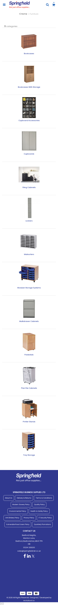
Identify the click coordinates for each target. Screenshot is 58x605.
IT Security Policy (45, 518)
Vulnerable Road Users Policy (17, 524)
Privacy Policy (29, 518)
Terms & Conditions (44, 498)
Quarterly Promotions (42, 524)
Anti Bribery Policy (12, 518)
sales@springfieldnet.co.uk (29, 551)
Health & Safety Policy (39, 511)
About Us (8, 498)
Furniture (34, 14)
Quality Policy (39, 504)
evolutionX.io (29, 600)
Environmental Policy (17, 511)
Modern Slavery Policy (20, 504)
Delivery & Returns (24, 498)
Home (23, 14)
